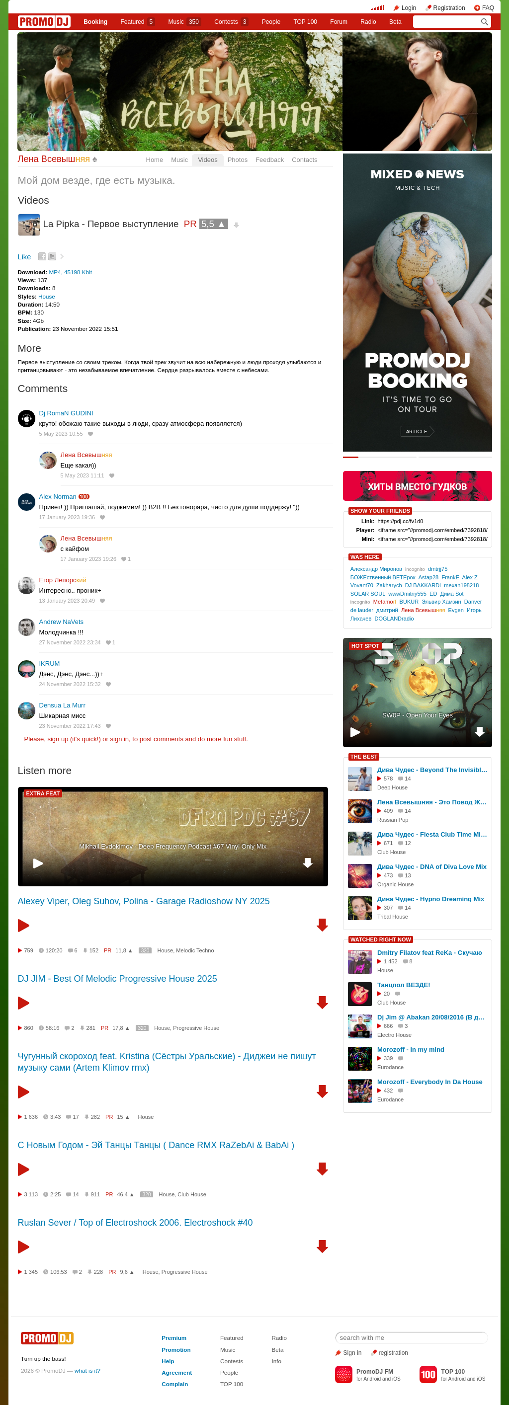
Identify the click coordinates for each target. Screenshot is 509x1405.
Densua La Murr (62, 705)
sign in (119, 739)
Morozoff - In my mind (410, 1049)
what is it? (87, 1370)
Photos (238, 159)
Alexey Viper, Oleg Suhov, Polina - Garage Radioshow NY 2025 (144, 901)
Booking (95, 21)
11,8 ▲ (124, 950)
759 (28, 950)
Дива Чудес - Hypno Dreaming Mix (430, 899)
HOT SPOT (365, 646)
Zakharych (389, 585)
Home (155, 159)
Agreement (177, 1372)
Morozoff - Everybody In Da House (430, 1082)
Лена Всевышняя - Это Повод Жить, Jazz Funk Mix (433, 802)
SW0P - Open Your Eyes (417, 715)
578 (388, 778)
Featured (138, 21)
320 (145, 950)
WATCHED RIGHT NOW (380, 939)
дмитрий (387, 610)
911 (95, 1194)
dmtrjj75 (437, 569)
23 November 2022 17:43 (70, 726)
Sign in (352, 1353)
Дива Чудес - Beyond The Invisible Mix (433, 770)
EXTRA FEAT (43, 793)
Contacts (304, 159)
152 (93, 950)
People (271, 21)
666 (388, 1026)
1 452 (391, 961)
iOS (396, 1379)
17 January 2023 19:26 (89, 559)
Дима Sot (452, 594)
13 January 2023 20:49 (67, 601)
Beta (395, 21)
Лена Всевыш (54, 159)
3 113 (31, 1194)
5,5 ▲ (213, 224)
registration (393, 1353)
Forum (338, 21)
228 (98, 1272)
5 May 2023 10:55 (61, 434)
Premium (174, 1337)
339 (388, 1058)
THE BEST (363, 757)
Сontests (231, 21)
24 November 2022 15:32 (70, 684)
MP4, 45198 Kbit (70, 272)
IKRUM (49, 663)
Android (372, 1379)
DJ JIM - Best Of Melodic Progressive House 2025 (117, 979)
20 (387, 994)
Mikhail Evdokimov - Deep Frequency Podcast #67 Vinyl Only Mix (172, 846)
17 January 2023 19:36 (67, 517)
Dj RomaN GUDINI (66, 413)
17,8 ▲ (121, 1028)
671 (388, 843)
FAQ (488, 8)
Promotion (176, 1349)
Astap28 (429, 577)
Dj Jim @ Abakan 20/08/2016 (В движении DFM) (433, 1017)
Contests (231, 1361)
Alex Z (470, 577)
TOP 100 (305, 21)
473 (388, 875)
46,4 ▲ (125, 1194)
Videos (208, 159)
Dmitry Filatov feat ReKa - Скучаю (429, 952)
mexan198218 (461, 585)
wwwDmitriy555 (407, 594)
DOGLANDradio (394, 619)
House (46, 296)
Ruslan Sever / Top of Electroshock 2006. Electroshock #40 (135, 1223)
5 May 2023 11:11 (82, 475)
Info (276, 1361)
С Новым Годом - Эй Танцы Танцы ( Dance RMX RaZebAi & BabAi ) (156, 1145)
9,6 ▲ (127, 1272)
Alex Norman (58, 496)
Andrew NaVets (61, 622)
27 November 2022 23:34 (70, 642)
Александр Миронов (376, 569)
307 (388, 908)
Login (409, 8)
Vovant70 (361, 585)
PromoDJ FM (374, 1371)
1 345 (31, 1272)
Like (24, 257)
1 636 (31, 1117)
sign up (57, 739)
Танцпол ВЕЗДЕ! (403, 985)
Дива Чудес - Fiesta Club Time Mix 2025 (433, 834)
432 (388, 1090)
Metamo (385, 602)
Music (185, 21)
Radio (368, 21)
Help (168, 1361)
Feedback (269, 159)
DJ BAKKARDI (423, 585)
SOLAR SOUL (367, 594)
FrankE (450, 577)
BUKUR (409, 602)
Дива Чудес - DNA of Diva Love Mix (432, 866)
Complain (175, 1384)
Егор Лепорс (62, 580)
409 (388, 811)
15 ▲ (123, 1117)
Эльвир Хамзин (441, 602)
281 (90, 1028)
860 (28, 1028)
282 (95, 1117)
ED (433, 594)
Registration (449, 8)
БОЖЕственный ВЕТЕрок (383, 577)
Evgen (456, 610)
